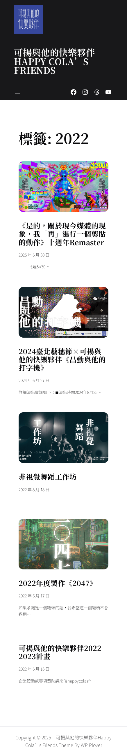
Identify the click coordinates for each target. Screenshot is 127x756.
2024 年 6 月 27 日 (34, 380)
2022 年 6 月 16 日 (34, 669)
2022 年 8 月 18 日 (34, 489)
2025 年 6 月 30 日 (34, 255)
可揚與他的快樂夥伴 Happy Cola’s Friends (54, 61)
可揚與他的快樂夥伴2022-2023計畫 (61, 652)
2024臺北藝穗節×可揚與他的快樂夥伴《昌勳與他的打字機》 (62, 359)
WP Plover (91, 744)
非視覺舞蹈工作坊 (48, 477)
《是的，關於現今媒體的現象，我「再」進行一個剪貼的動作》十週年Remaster (62, 234)
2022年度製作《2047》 (58, 583)
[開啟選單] (17, 92)
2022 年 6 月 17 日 (34, 596)
